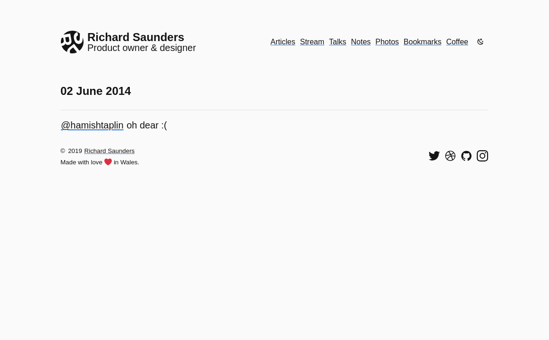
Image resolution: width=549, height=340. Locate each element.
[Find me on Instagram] (482, 156)
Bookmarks (422, 42)
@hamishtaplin (92, 125)
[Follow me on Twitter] (434, 156)
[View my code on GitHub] (466, 156)
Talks (337, 42)
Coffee (457, 42)
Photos (387, 42)
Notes (361, 42)
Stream (312, 42)
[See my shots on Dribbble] (450, 156)
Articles (282, 42)
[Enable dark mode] (481, 41)
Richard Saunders (109, 150)
